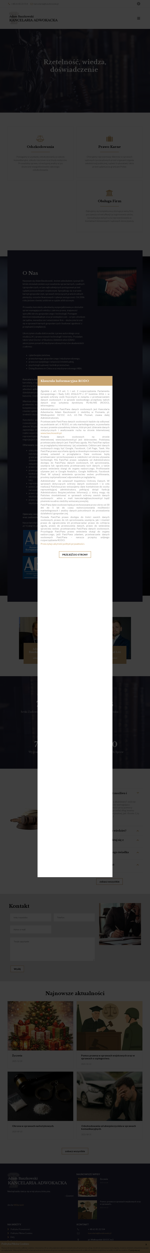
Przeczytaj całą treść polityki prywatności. (63, 543)
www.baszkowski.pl (51, 433)
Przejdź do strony (75, 554)
